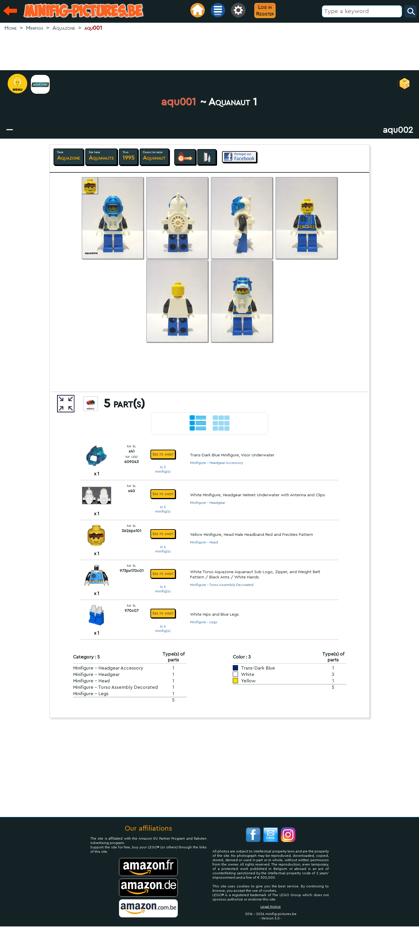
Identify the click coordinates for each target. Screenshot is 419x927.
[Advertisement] (209, 51)
